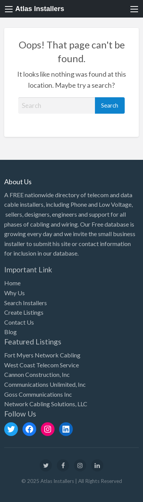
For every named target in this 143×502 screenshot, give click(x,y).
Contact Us (19, 322)
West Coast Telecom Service (41, 364)
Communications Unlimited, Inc (45, 384)
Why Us (14, 292)
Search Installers (25, 302)
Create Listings (23, 312)
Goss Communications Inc (38, 394)
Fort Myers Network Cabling (42, 355)
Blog (10, 331)
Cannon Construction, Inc (37, 374)
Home (12, 282)
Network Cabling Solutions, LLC (45, 403)
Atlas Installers (39, 9)
